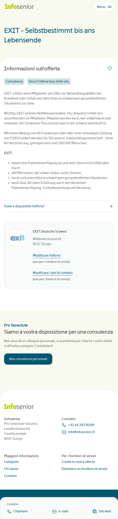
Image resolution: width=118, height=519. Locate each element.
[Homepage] (19, 7)
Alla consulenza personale (28, 359)
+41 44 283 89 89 (81, 425)
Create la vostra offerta (78, 462)
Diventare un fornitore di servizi (84, 469)
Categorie (11, 462)
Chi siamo (11, 469)
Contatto (10, 476)
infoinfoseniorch (81, 432)
